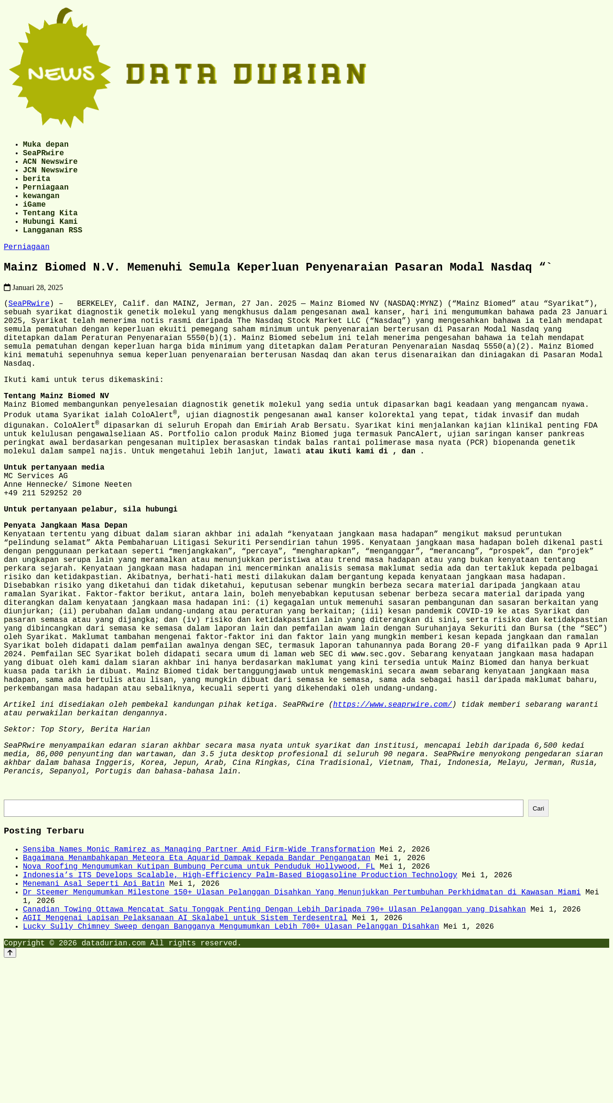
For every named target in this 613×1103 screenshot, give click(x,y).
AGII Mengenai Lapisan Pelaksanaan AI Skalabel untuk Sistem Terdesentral (185, 1055)
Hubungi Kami (50, 240)
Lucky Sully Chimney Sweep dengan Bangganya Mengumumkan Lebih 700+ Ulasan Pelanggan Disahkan (231, 1066)
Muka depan (46, 145)
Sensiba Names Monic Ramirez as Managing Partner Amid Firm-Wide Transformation (199, 971)
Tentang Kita (50, 229)
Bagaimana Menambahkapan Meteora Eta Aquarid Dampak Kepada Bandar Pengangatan (197, 982)
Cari (538, 927)
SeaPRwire (43, 156)
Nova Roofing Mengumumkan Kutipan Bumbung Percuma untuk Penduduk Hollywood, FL (199, 992)
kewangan (41, 208)
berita (36, 187)
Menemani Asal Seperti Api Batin (94, 1013)
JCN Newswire (50, 177)
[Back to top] (10, 1094)
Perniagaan (46, 198)
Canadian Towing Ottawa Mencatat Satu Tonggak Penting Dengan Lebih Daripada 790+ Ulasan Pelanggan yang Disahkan (274, 1045)
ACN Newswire (50, 166)
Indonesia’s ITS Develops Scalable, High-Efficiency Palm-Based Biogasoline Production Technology (240, 1003)
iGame (34, 219)
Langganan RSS (52, 250)
